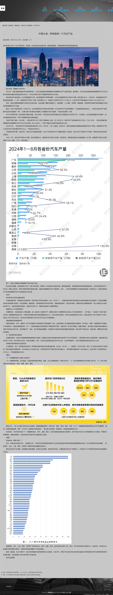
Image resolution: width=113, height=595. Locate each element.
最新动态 (96, 10)
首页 (44, 10)
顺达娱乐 (11, 25)
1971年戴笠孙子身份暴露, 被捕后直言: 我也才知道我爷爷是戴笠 (23, 575)
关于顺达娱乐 (61, 10)
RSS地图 (62, 592)
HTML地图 (68, 592)
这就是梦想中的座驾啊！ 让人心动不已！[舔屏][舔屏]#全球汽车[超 (24, 572)
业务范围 (80, 10)
